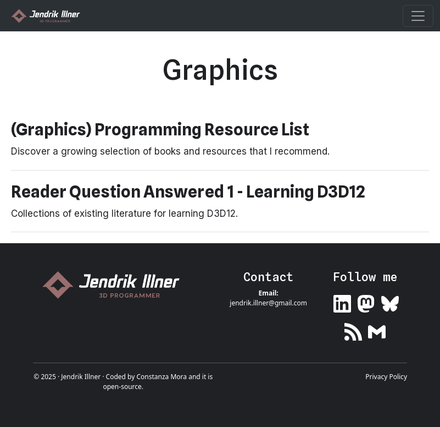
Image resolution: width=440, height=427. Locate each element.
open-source (122, 386)
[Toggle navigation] (418, 16)
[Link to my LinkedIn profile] (342, 301)
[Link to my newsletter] (377, 330)
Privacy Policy (386, 376)
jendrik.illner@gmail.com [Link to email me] (268, 303)
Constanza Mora (161, 376)
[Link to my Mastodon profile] (366, 301)
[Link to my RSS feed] (353, 330)
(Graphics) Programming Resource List (160, 129)
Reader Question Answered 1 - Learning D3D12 (188, 191)
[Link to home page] (115, 284)
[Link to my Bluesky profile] (390, 301)
